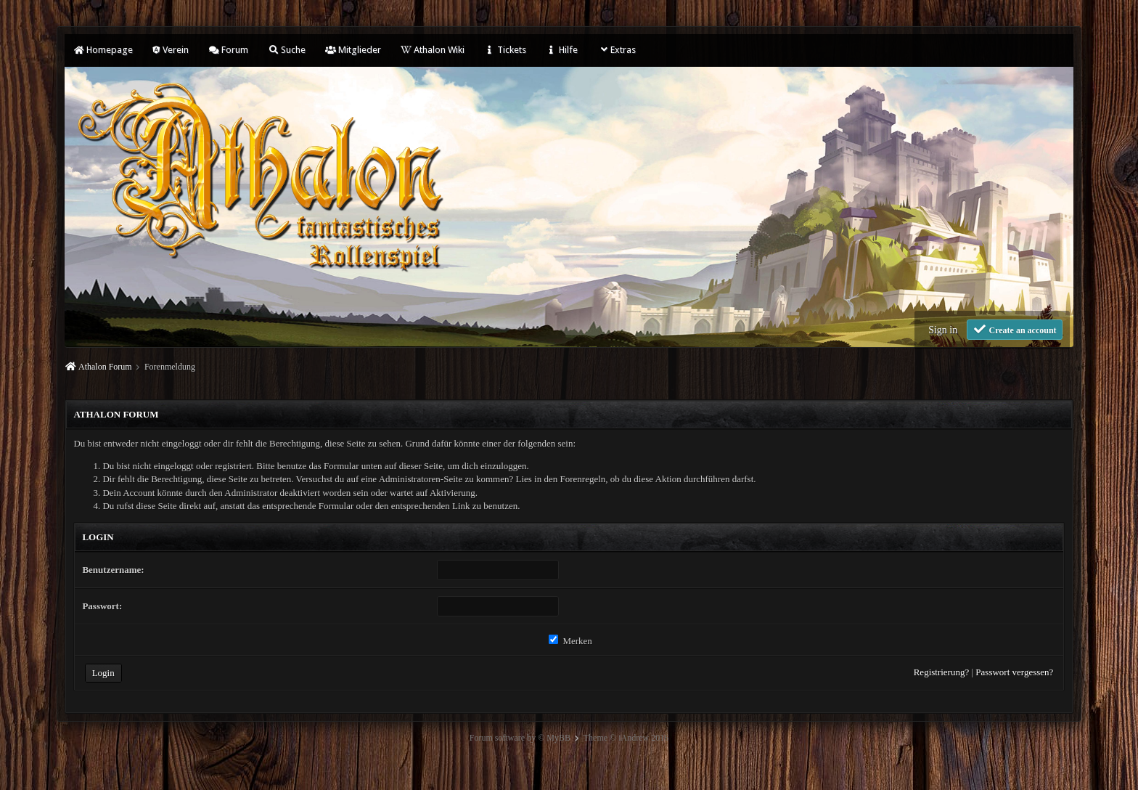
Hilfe (562, 49)
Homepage (103, 49)
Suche (287, 49)
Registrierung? (942, 672)
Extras (616, 49)
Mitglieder (353, 49)
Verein (170, 49)
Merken (570, 640)
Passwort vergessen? (1014, 672)
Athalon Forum (105, 367)
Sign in (942, 330)
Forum (228, 49)
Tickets (505, 49)
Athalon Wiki (432, 49)
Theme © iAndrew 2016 (626, 738)
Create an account (1015, 329)
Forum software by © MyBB (520, 738)
